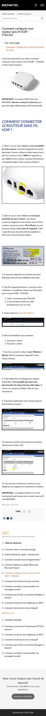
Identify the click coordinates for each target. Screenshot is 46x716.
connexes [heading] (13, 620)
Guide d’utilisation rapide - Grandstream (21, 554)
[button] (36, 5)
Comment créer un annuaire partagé (19, 549)
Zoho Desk (28, 712)
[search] (23, 18)
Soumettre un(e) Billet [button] (23, 696)
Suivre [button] (5, 533)
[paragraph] (23, 279)
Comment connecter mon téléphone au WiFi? (24, 602)
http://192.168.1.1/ (26, 313)
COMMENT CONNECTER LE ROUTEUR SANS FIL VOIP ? (25, 48)
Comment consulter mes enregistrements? (22, 559)
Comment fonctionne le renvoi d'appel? (21, 608)
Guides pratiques (8, 14)
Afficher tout (8, 613)
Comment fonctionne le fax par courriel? (21, 581)
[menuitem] (36, 5)
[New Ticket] (23, 696)
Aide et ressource (24, 14)
